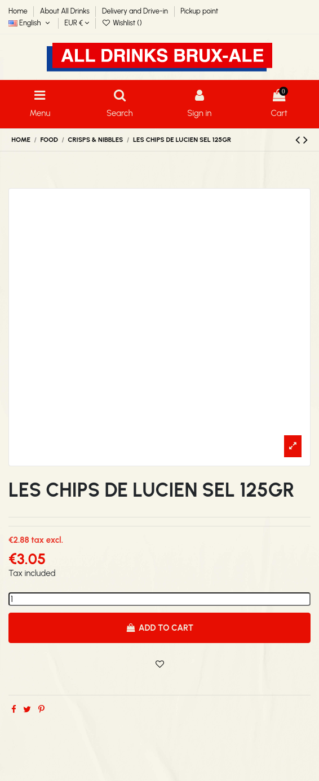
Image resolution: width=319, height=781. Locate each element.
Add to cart (159, 628)
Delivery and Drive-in (136, 11)
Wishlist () (122, 23)
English (30, 23)
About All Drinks (65, 11)
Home (18, 11)
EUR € (76, 23)
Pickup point (199, 11)
